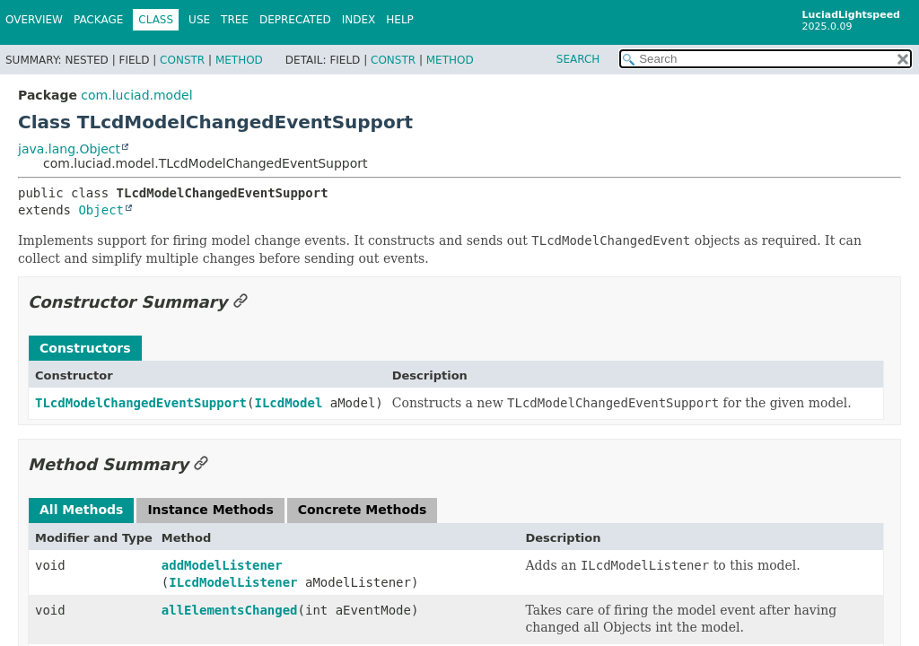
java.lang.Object (69, 149)
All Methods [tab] (81, 509)
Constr (182, 60)
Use (199, 19)
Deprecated (295, 19)
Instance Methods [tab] (210, 509)
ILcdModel (288, 403)
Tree (235, 19)
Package (98, 19)
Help (400, 19)
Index (359, 19)
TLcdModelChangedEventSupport (141, 403)
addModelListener (222, 565)
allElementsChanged (230, 610)
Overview (34, 19)
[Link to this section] (240, 301)
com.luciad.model (136, 95)
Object (101, 210)
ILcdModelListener (233, 582)
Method (239, 60)
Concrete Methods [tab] (362, 509)
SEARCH (578, 59)
